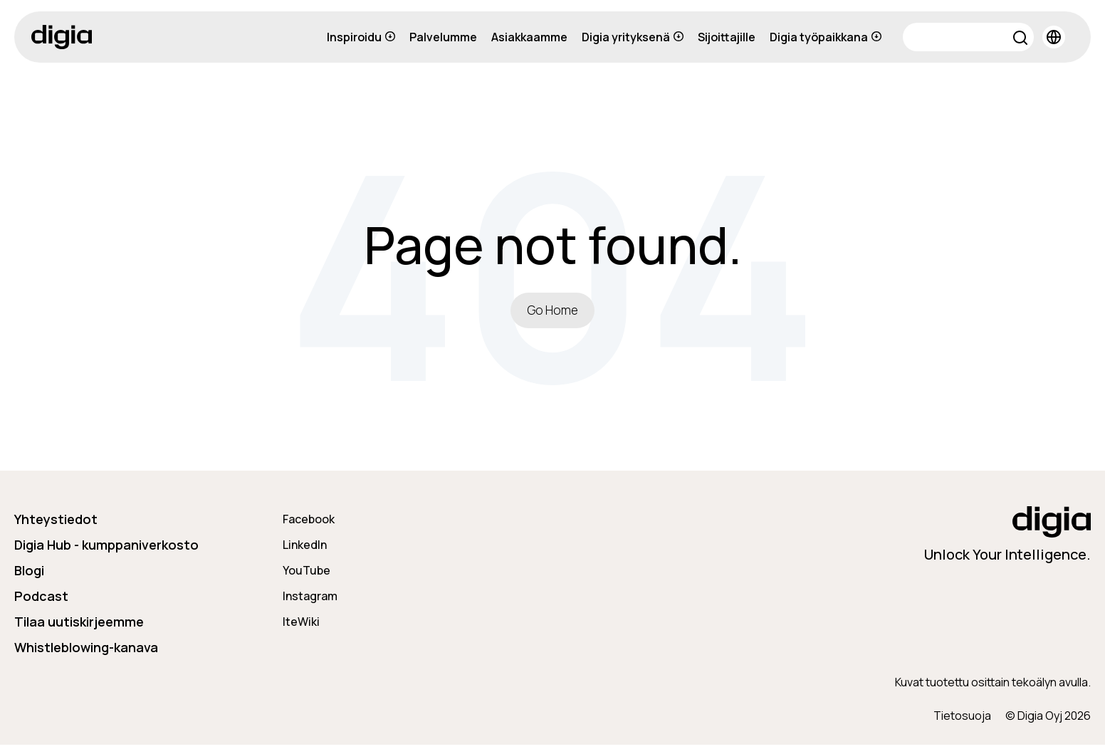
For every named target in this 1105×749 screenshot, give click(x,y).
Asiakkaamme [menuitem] (529, 37)
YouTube (306, 574)
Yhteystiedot (56, 522)
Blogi (29, 573)
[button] (1020, 39)
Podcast (41, 599)
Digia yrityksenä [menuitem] (633, 37)
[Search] (968, 37)
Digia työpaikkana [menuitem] (825, 37)
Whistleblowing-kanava (86, 650)
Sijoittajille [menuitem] (726, 37)
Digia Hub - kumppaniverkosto (106, 548)
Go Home (552, 311)
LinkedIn (305, 548)
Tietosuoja (962, 720)
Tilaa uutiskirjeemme (79, 625)
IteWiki (301, 625)
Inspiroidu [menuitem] (361, 37)
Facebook (309, 522)
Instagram (310, 599)
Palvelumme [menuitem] (443, 37)
